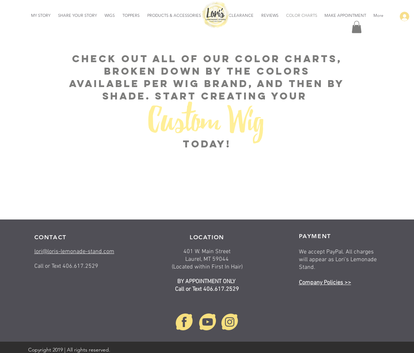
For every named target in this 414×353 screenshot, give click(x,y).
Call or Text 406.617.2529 (207, 289)
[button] (357, 27)
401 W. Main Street (207, 251)
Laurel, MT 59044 (207, 259)
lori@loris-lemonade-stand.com (74, 251)
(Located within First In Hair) (207, 267)
